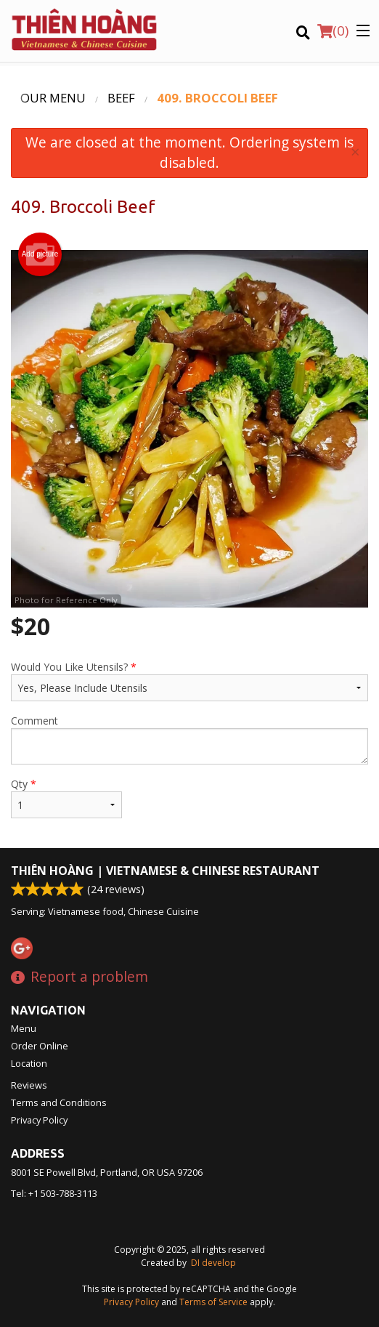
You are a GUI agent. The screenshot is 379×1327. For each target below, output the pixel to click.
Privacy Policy (39, 1119)
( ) (333, 30)
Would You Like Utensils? (189, 680)
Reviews (29, 1085)
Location (29, 1063)
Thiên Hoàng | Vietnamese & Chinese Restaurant (165, 871)
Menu (23, 1028)
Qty (66, 797)
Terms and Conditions (59, 1102)
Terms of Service (213, 1302)
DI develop (213, 1263)
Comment (189, 739)
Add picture (40, 254)
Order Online (39, 1045)
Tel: (54, 1193)
